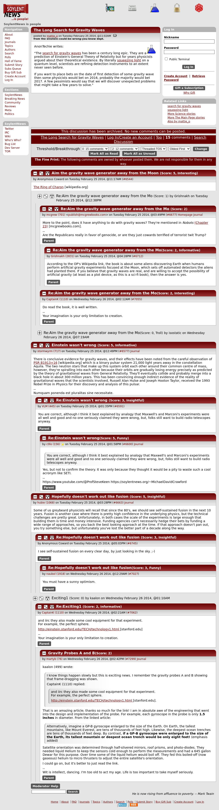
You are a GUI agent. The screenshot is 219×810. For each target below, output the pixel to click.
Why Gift (189, 92)
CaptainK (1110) (57, 299)
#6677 (171, 214)
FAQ (7, 38)
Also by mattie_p (178, 121)
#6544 (127, 179)
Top (159, 137)
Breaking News (15, 98)
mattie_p (52, 35)
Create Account (15, 76)
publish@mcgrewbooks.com (87, 214)
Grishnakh (182, 196)
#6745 (132, 543)
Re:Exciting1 (69, 606)
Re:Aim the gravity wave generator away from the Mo (104, 196)
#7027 (133, 573)
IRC (7, 132)
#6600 (127, 444)
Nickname (171, 37)
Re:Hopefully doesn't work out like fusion (98, 537)
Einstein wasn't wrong (74, 345)
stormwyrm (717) (49, 351)
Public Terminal (177, 59)
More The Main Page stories (186, 117)
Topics (9, 45)
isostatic (175, 333)
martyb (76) (54, 659)
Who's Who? (13, 140)
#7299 (130, 659)
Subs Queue (13, 68)
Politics (9, 114)
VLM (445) (49, 406)
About (9, 34)
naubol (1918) (55, 573)
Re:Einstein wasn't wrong (81, 400)
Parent (49, 240)
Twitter (9, 128)
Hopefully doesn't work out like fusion (90, 496)
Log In (9, 80)
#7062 (132, 612)
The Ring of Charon (49, 187)
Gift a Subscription (189, 88)
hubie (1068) (46, 502)
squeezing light (177, 110)
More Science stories (181, 113)
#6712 (137, 256)
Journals (10, 42)
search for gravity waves (184, 106)
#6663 (117, 502)
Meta (8, 110)
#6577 (124, 351)
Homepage (185, 214)
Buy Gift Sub (13, 72)
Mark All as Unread (139, 153)
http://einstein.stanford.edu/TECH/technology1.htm (79, 629)
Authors (10, 49)
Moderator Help (45, 786)
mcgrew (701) (55, 214)
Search (9, 53)
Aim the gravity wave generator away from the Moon (105, 173)
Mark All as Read (104, 153)
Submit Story (13, 65)
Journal (198, 214)
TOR (7, 151)
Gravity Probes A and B (71, 653)
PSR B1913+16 (45, 362)
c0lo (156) (53, 444)
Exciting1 (60, 598)
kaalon (95, 598)
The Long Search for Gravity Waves (69, 30)
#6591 (118, 406)
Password (171, 48)
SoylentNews (16, 12)
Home (54, 801)
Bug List (10, 144)
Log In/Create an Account (129, 137)
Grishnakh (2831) (62, 256)
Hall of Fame (13, 61)
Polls (8, 57)
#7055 (136, 299)
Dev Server (12, 147)
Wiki (7, 136)
